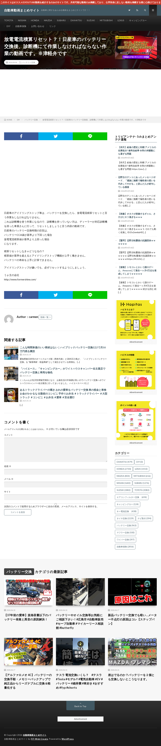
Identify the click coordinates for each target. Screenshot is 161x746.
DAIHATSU (76, 20)
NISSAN (22, 20)
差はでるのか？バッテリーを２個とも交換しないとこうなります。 (131, 677)
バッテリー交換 (28, 62)
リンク (52, 26)
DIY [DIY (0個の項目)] (139, 462)
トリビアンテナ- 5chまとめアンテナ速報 (135, 138)
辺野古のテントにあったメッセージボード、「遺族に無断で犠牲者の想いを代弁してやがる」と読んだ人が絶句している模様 (136, 182)
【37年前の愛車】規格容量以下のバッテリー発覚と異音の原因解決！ (27, 617)
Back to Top (80, 706)
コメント (8, 435)
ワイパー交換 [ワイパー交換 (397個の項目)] (125, 539)
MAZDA (48, 20)
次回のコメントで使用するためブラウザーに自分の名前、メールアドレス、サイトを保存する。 (51, 506)
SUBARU (61, 20)
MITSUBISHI (106, 20)
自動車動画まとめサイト (34, 735)
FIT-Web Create (39, 739)
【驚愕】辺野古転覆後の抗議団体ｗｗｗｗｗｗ (136, 242)
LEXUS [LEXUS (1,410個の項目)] (141, 469)
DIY (8, 26)
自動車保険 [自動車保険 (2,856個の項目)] (125, 546)
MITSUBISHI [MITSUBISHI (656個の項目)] (142, 476)
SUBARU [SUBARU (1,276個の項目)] (141, 483)
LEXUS (121, 20)
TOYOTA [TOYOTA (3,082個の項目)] (141, 490)
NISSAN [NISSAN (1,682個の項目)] (123, 483)
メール (8, 479)
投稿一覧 (44, 317)
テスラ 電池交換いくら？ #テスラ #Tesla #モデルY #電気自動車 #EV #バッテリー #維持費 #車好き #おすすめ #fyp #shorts (79, 681)
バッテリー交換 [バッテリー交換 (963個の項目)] (126, 525)
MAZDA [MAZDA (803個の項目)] (123, 476)
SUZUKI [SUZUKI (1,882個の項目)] (123, 490)
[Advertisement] (80, 93)
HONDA (35, 20)
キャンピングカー (138, 20)
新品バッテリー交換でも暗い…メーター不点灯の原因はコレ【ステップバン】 (132, 619)
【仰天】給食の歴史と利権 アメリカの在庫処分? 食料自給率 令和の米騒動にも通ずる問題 (137, 150)
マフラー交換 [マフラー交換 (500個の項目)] (125, 532)
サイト (7, 492)
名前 (7, 466)
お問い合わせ (37, 26)
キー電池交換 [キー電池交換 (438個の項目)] (126, 511)
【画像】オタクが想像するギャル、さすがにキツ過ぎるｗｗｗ (136, 215)
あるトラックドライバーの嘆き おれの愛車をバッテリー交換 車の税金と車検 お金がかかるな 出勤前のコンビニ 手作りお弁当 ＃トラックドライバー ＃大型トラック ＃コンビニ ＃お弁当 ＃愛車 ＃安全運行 (63, 393)
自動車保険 (20, 26)
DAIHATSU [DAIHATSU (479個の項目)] (124, 462)
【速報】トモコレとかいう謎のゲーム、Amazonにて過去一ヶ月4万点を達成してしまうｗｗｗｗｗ (137, 270)
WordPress (68, 739)
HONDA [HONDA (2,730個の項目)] (124, 469)
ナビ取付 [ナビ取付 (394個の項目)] (144, 518)
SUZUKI (91, 20)
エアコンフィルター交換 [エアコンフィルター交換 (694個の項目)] (132, 497)
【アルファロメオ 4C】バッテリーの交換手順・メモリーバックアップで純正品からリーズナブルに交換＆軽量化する (28, 681)
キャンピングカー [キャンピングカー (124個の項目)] (128, 504)
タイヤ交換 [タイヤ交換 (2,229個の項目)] (125, 518)
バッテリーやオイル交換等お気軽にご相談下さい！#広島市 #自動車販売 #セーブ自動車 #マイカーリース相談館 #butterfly (79, 621)
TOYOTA (8, 20)
